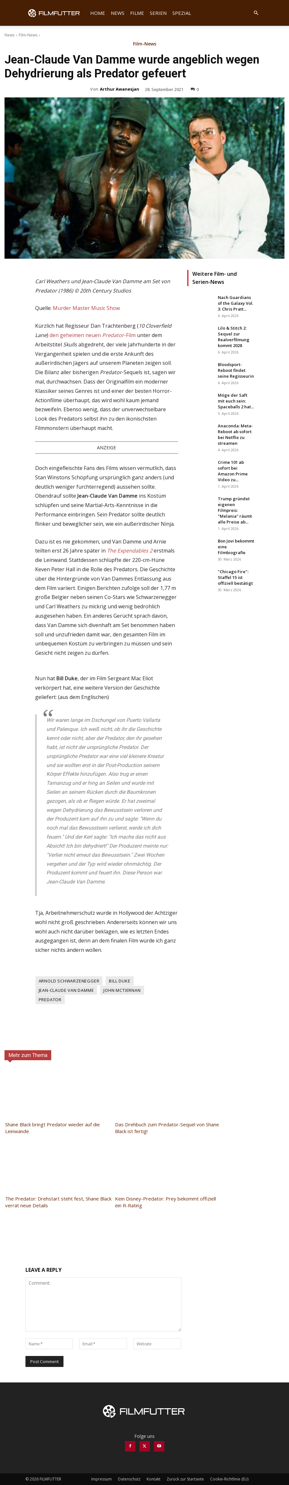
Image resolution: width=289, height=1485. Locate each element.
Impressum (101, 1479)
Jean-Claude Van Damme (66, 990)
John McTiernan (121, 990)
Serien (158, 13)
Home (97, 13)
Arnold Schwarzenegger (69, 981)
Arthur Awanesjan (119, 89)
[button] (256, 13)
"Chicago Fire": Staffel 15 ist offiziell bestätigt (235, 577)
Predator (50, 999)
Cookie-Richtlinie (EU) (229, 1479)
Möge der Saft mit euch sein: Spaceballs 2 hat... (236, 401)
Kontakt (153, 1479)
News (117, 13)
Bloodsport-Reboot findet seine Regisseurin (236, 370)
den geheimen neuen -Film (93, 335)
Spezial (181, 13)
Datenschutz (129, 1479)
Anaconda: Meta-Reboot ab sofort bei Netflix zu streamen (235, 434)
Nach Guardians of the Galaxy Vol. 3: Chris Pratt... (235, 303)
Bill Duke (119, 981)
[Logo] (56, 13)
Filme (137, 13)
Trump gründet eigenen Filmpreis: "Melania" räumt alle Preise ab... (235, 510)
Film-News (28, 35)
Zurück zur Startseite (185, 1479)
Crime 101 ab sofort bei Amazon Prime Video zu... (233, 471)
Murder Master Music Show (86, 308)
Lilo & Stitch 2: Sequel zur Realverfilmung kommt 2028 (233, 336)
